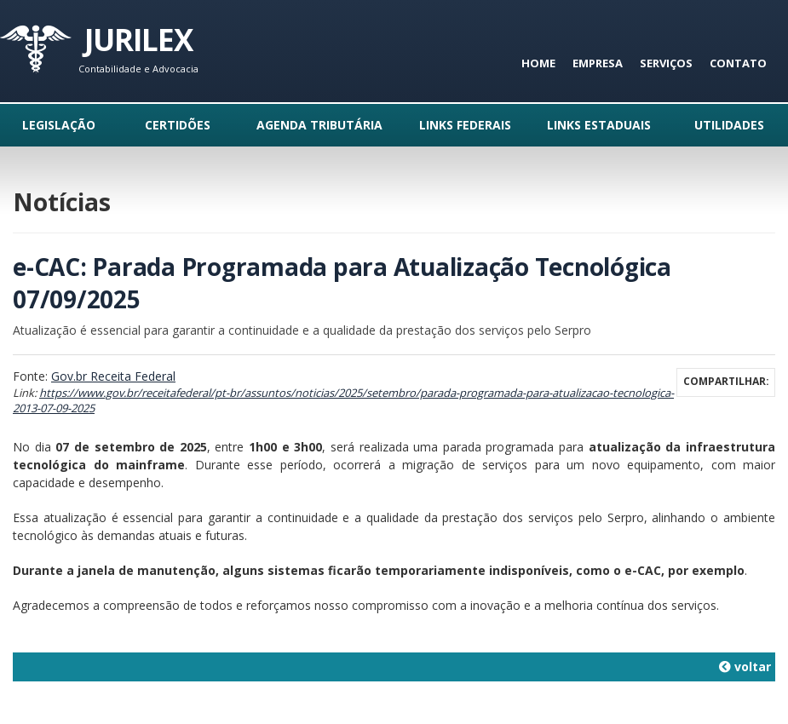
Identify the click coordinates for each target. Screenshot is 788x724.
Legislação (58, 125)
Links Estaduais (599, 125)
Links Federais (465, 125)
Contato (738, 63)
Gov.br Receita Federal (113, 376)
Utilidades (729, 125)
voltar (745, 666)
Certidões (177, 125)
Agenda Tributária (319, 125)
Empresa (597, 63)
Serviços (666, 63)
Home (538, 63)
